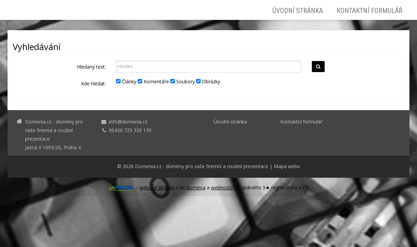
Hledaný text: (91, 66)
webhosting (224, 187)
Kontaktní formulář (370, 11)
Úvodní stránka (297, 11)
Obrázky (208, 81)
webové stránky (156, 187)
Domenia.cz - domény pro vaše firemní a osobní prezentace (201, 166)
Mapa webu (287, 166)
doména (196, 187)
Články (126, 81)
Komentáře (153, 81)
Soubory (182, 81)
